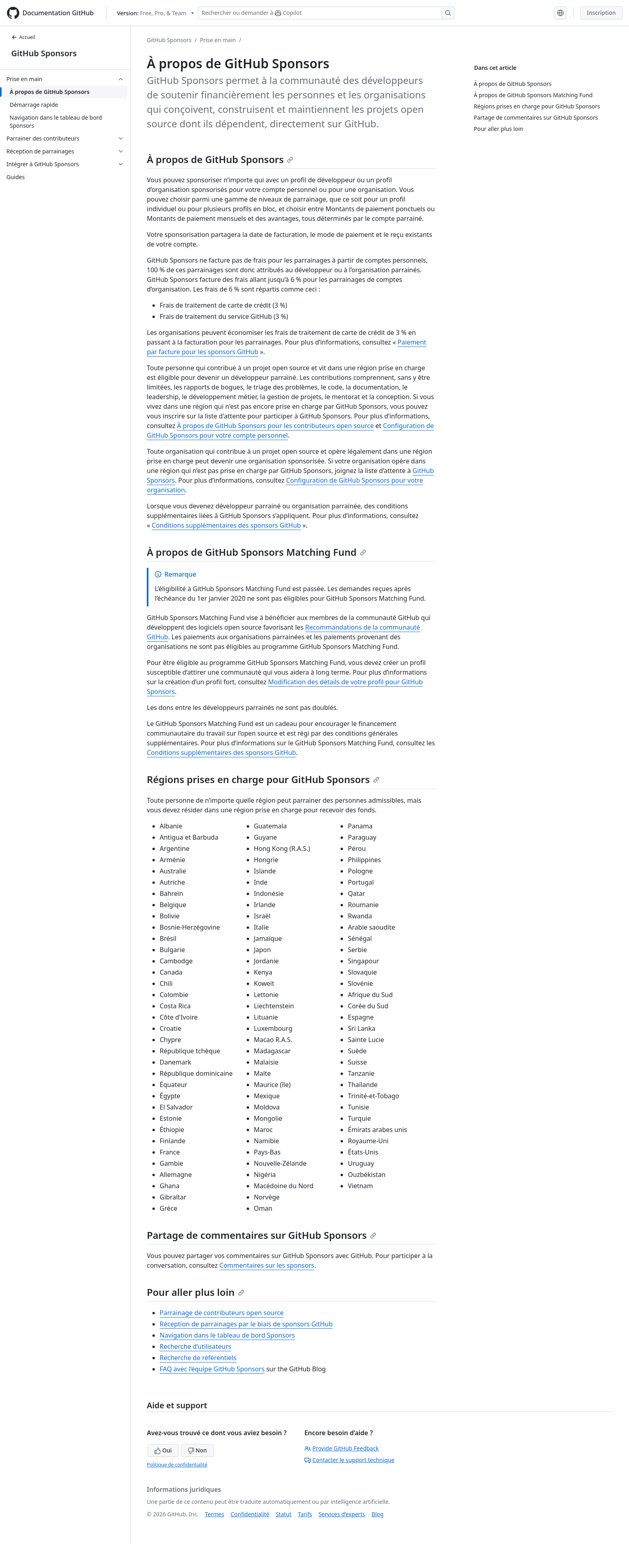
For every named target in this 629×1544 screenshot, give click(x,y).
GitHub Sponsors (44, 53)
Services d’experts (342, 1514)
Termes (214, 1514)
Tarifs (305, 1514)
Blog (377, 1514)
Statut (283, 1514)
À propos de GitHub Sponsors (220, 159)
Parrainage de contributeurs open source (222, 1312)
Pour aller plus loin (195, 1292)
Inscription (601, 12)
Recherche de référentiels (198, 1357)
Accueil (23, 37)
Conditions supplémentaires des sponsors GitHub (226, 525)
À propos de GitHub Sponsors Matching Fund (256, 552)
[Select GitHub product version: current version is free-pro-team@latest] (155, 13)
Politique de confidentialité (177, 1464)
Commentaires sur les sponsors (266, 1265)
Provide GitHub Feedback (341, 1448)
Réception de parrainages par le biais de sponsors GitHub (246, 1324)
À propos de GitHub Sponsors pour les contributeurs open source (275, 425)
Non (197, 1450)
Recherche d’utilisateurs (195, 1346)
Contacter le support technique (349, 1460)
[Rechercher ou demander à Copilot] (326, 12)
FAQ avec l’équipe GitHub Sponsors (212, 1369)
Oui (163, 1450)
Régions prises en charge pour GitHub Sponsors (263, 779)
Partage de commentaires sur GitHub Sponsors (261, 1235)
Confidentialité (250, 1514)
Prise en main (218, 40)
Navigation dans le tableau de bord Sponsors (227, 1335)
